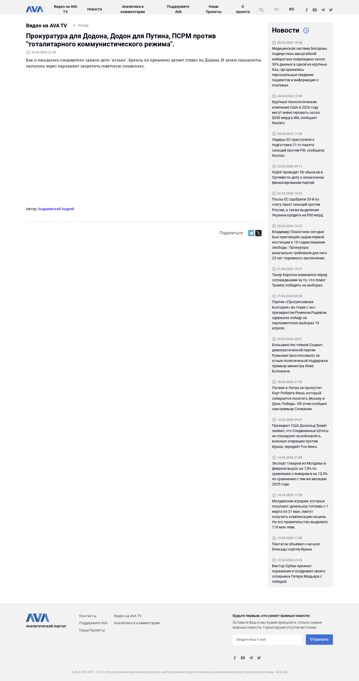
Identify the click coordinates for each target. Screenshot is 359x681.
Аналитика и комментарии (137, 623)
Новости (94, 9)
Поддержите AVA (93, 623)
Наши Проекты (92, 630)
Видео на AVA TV (128, 616)
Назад (83, 25)
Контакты (87, 616)
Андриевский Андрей (56, 209)
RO (291, 9)
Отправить (319, 639)
